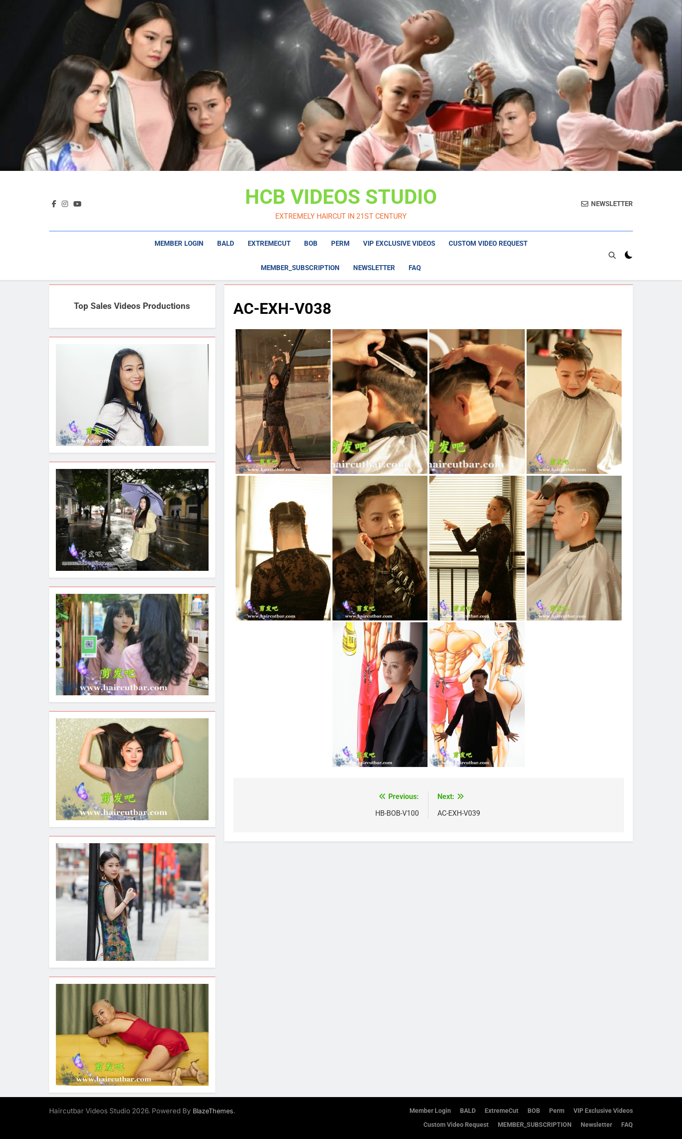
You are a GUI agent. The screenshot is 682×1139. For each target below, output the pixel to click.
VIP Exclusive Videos (399, 243)
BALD (225, 243)
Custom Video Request (488, 243)
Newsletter (374, 268)
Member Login (179, 243)
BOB (311, 243)
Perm (340, 243)
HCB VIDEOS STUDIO (341, 197)
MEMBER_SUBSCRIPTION (300, 268)
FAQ (415, 268)
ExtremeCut (269, 243)
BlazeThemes (213, 1111)
